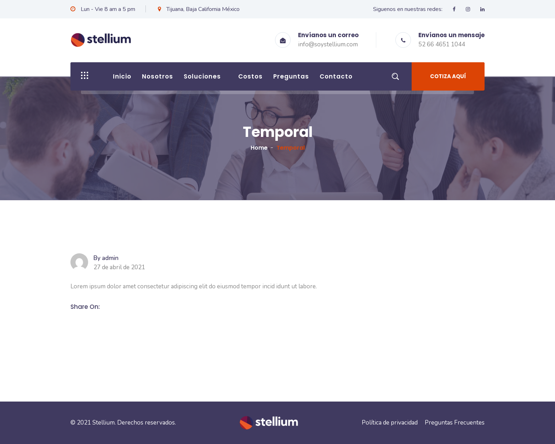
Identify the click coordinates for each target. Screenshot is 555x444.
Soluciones (202, 76)
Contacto (336, 76)
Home (259, 148)
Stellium (103, 423)
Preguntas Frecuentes (455, 423)
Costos (250, 76)
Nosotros (157, 76)
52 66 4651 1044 (441, 44)
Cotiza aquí (448, 76)
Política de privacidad (390, 423)
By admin (106, 258)
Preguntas (291, 76)
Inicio (122, 76)
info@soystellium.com (328, 44)
